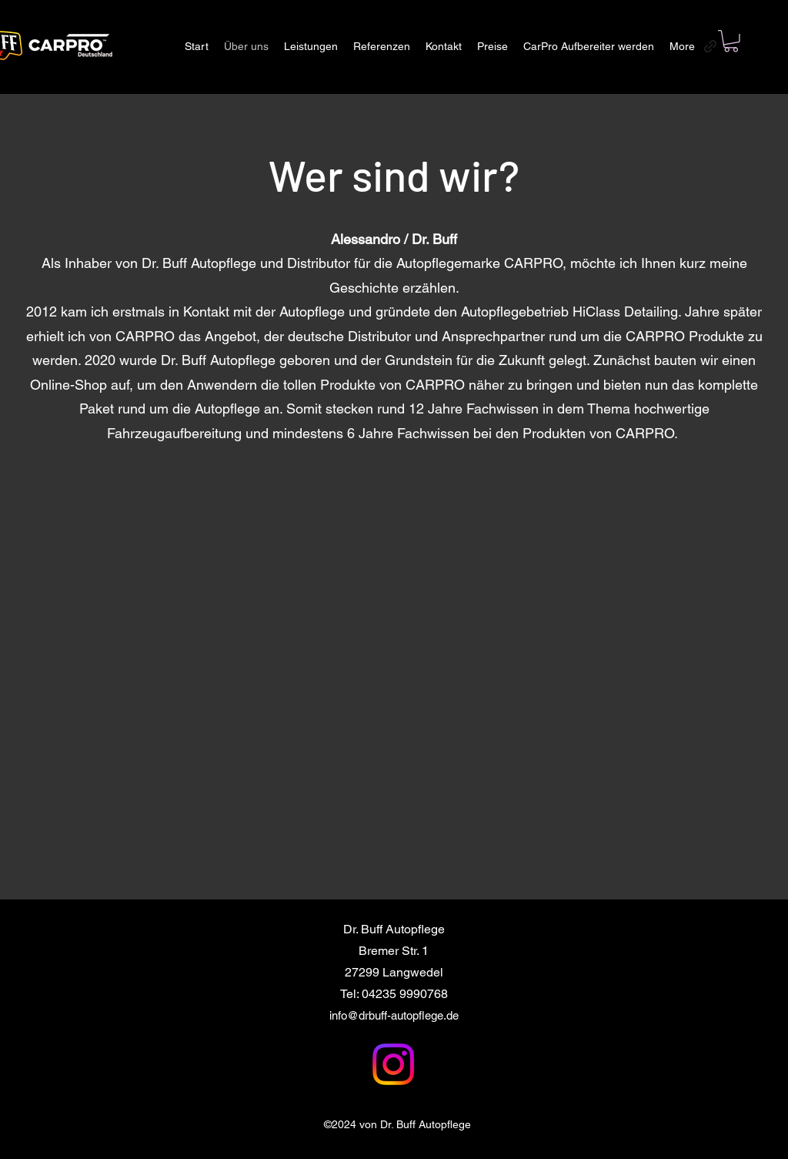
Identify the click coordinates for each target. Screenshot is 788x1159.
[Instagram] (393, 1064)
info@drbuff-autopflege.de (394, 1015)
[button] (731, 41)
